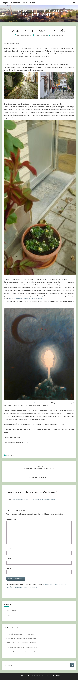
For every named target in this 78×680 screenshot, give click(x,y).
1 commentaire (57, 35)
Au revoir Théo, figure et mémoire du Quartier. (22, 647)
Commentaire (11, 519)
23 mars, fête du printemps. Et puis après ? (20, 652)
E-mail (9, 559)
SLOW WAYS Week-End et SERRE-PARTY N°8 (21, 643)
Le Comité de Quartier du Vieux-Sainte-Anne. (21, 638)
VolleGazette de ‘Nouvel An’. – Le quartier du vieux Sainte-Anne (33, 500)
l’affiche (37, 403)
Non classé (10, 455)
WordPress (45, 675)
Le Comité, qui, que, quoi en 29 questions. (20, 634)
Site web (9, 568)
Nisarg (58, 675)
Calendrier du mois (12, 611)
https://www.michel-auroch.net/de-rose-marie (25, 299)
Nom (8, 549)
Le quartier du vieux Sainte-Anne (18, 2)
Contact (8, 615)
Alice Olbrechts (41, 35)
